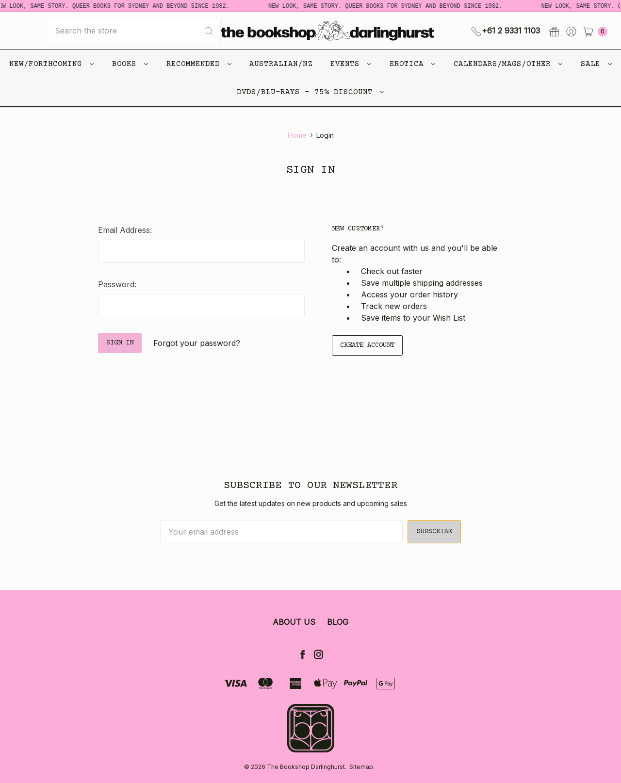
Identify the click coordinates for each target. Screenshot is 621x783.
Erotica (412, 64)
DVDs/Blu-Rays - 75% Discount (310, 92)
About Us (294, 622)
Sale (596, 64)
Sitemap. (362, 766)
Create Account (367, 345)
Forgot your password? (196, 343)
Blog (337, 622)
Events (350, 64)
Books (130, 64)
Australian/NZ (280, 64)
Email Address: (125, 230)
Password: (117, 284)
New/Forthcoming (51, 64)
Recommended (198, 64)
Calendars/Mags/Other (508, 64)
